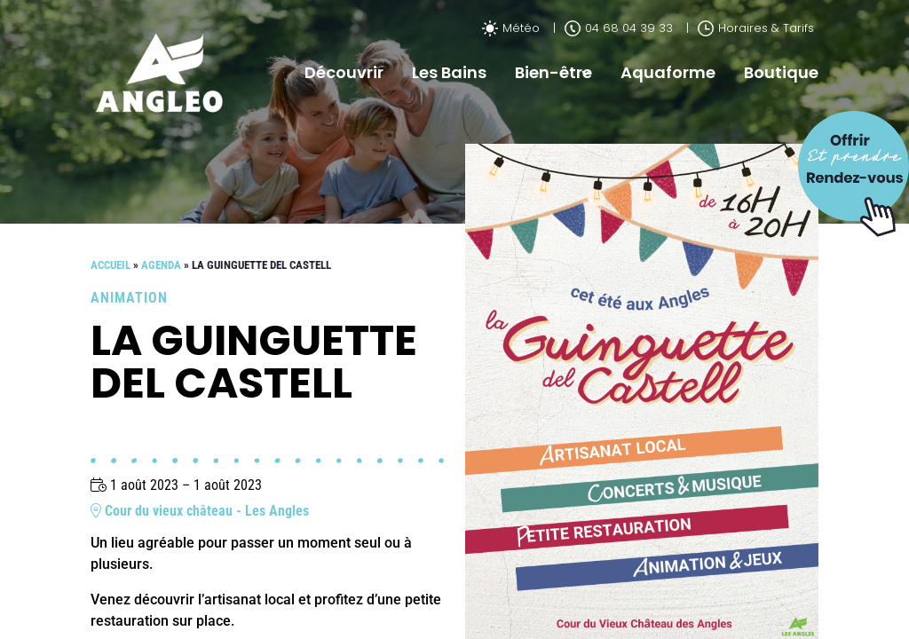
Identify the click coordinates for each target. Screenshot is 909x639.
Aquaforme (667, 72)
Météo (511, 28)
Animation (129, 297)
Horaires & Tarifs (756, 28)
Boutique (781, 72)
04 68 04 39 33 (619, 28)
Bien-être (553, 72)
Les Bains (449, 72)
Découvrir (343, 72)
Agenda (161, 265)
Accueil (110, 265)
